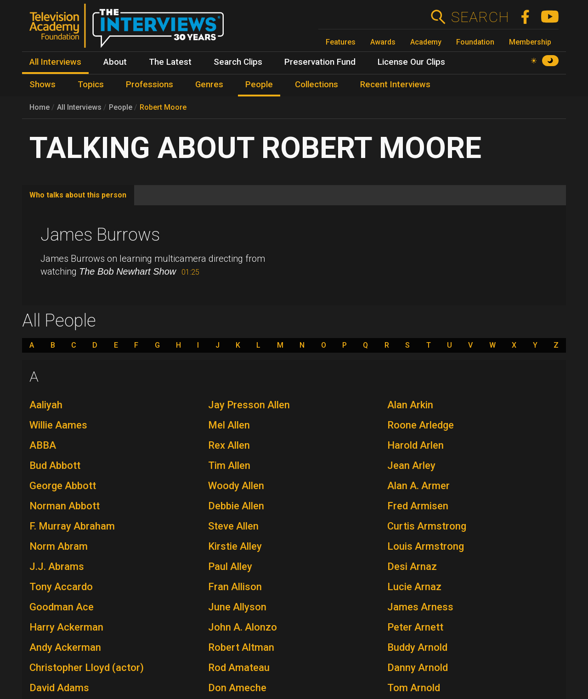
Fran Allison (235, 586)
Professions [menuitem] (149, 84)
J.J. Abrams (56, 566)
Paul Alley (230, 566)
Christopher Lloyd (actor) (86, 667)
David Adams (59, 687)
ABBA (42, 445)
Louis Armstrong (425, 546)
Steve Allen (233, 526)
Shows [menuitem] (42, 84)
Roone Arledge (420, 425)
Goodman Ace (61, 607)
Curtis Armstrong (426, 526)
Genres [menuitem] (209, 84)
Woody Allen (236, 485)
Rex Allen (229, 445)
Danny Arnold (417, 667)
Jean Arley (411, 465)
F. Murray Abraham (72, 526)
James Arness (420, 607)
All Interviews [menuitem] (55, 62)
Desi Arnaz (412, 566)
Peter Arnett (415, 627)
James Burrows (100, 235)
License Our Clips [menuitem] (411, 62)
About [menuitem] (115, 62)
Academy (425, 42)
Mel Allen (229, 425)
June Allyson (237, 607)
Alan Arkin (410, 405)
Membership (530, 42)
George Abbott (62, 485)
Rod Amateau (239, 667)
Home (39, 107)
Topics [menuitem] (91, 84)
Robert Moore (163, 107)
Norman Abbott (64, 506)
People (120, 107)
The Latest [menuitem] (170, 62)
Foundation (475, 42)
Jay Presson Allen (249, 405)
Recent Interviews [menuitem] (395, 84)
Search (480, 17)
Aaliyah (45, 405)
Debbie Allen (236, 506)
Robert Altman (241, 647)
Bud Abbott (54, 465)
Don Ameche (237, 687)
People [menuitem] (259, 84)
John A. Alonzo (242, 627)
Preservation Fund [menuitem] (320, 62)
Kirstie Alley (235, 546)
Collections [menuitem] (316, 84)
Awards (383, 42)
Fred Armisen (417, 506)
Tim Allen (229, 465)
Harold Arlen (415, 445)
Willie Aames (58, 425)
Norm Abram (58, 546)
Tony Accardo (61, 586)
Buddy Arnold (417, 647)
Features (341, 42)
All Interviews (79, 107)
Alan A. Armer (418, 485)
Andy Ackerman (65, 647)
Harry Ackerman (66, 627)
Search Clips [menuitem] (238, 62)
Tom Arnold (413, 687)
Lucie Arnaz (414, 586)
